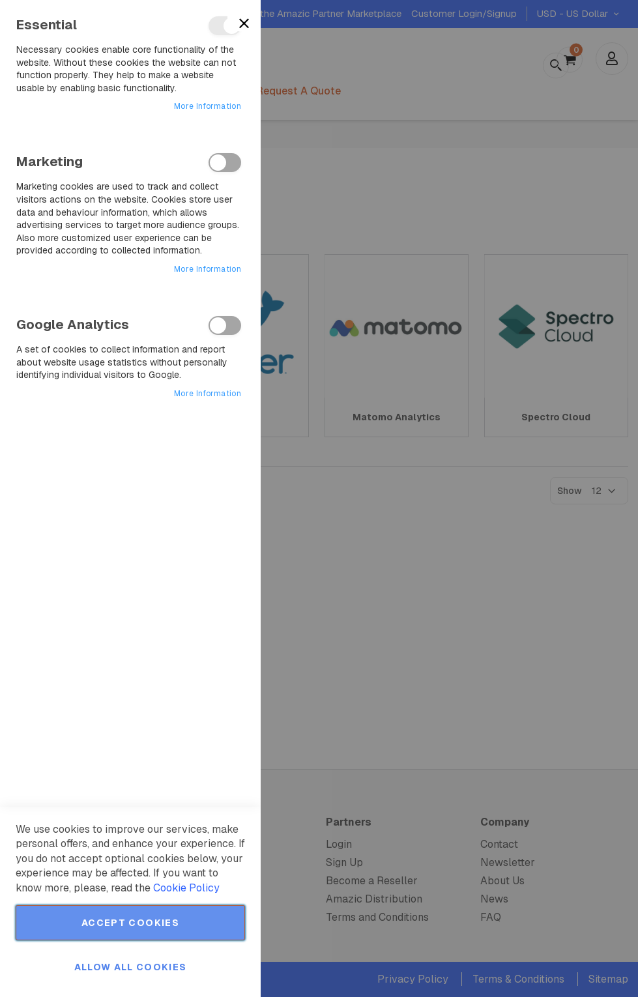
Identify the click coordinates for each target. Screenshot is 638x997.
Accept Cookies (130, 923)
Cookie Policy (186, 888)
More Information (207, 106)
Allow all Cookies (130, 967)
